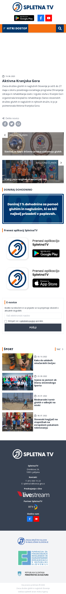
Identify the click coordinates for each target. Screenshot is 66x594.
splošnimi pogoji (27, 321)
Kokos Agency (42, 592)
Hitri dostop (15, 28)
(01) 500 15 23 (34, 480)
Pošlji (33, 327)
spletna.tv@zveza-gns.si (34, 483)
